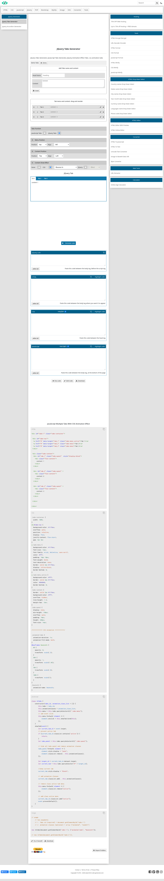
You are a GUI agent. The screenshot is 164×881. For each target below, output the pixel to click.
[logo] (5, 3)
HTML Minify (115, 63)
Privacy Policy (95, 870)
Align (49, 145)
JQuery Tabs (52, 133)
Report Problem (99, 850)
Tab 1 (33, 178)
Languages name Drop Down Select (123, 109)
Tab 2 (39, 178)
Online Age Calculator (118, 185)
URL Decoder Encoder (118, 43)
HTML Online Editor (117, 130)
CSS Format (115, 53)
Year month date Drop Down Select (123, 99)
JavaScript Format (117, 58)
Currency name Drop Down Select (122, 104)
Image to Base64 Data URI (120, 157)
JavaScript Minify (116, 72)
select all (35, 269)
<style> (61, 312)
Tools (86, 10)
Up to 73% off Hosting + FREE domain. (124, 26)
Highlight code (100, 277)
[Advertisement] (68, 30)
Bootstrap (44, 10)
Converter (77, 10)
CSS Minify (114, 68)
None (33, 167)
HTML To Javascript (117, 142)
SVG (69, 10)
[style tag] (65, 311)
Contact (77, 870)
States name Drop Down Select (121, 89)
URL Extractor (115, 173)
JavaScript (20, 10)
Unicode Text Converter (119, 152)
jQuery (29, 10)
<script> (63, 346)
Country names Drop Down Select (122, 84)
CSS (12, 10)
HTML (5, 10)
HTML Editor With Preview (120, 125)
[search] (146, 3)
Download (80, 381)
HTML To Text (115, 147)
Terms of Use (85, 870)
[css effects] (65, 167)
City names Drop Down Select (121, 94)
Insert (36, 91)
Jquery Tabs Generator (9, 22)
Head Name (37, 75)
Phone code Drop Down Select (121, 114)
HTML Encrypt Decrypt (118, 38)
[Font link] (68, 260)
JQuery (80, 167)
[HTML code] (68, 290)
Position (34, 145)
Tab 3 (45, 178)
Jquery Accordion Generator (11, 26)
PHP (36, 10)
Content (35, 84)
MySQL (54, 10)
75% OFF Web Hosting (118, 22)
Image (62, 10)
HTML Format (115, 48)
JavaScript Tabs (36, 133)
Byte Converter (116, 161)
